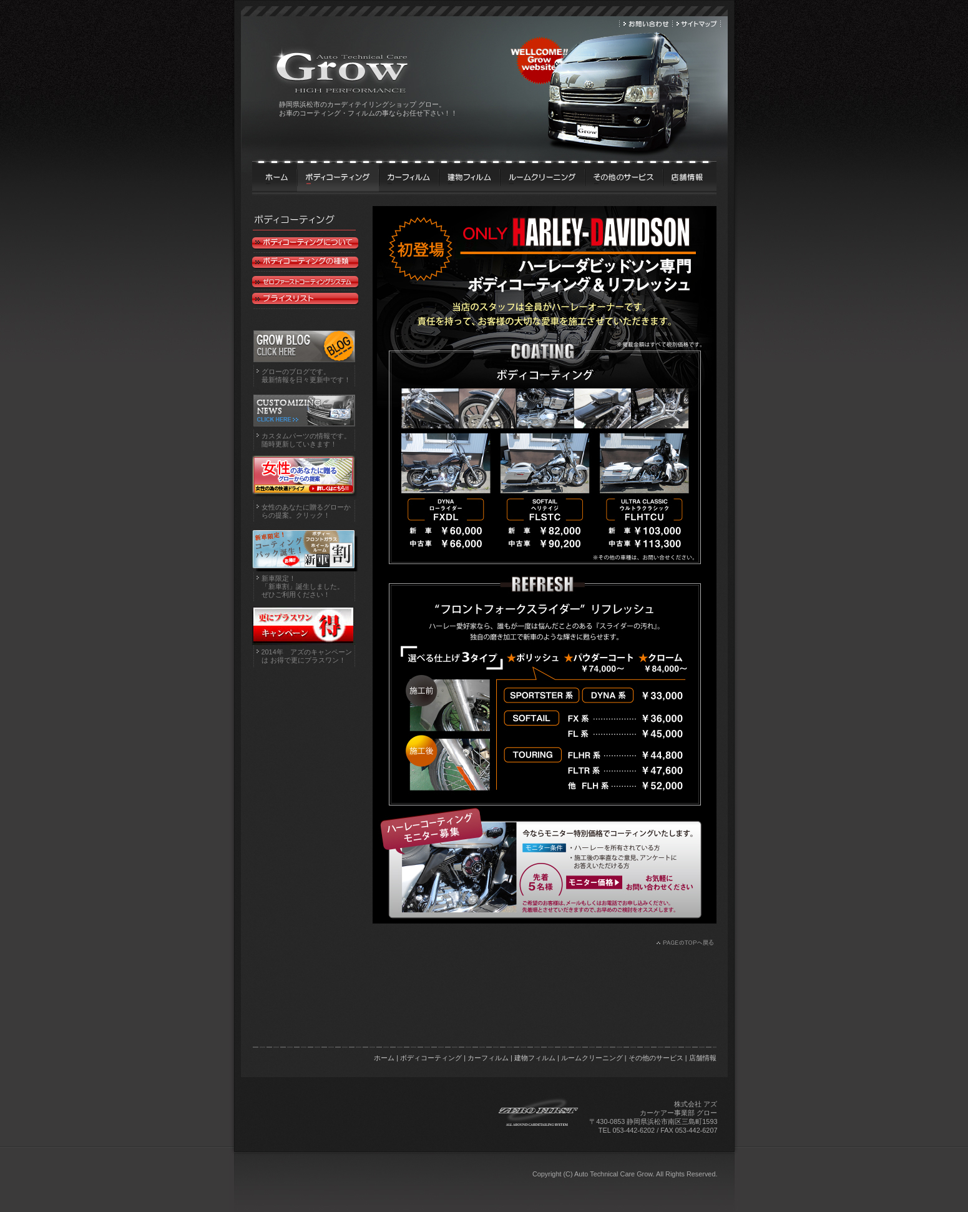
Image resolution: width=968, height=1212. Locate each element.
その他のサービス (655, 1058)
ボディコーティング (431, 1058)
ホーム (384, 1058)
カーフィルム (488, 1058)
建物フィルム (534, 1058)
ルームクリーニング (592, 1058)
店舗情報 (702, 1058)
